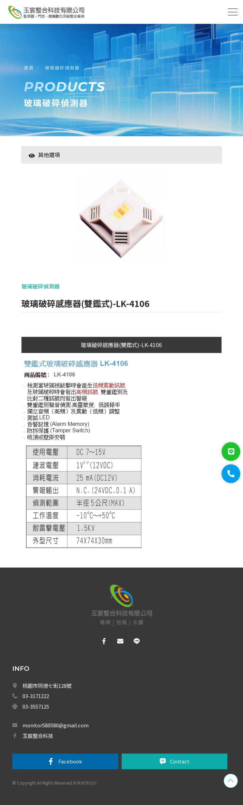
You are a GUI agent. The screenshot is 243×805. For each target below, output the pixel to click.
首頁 (29, 67)
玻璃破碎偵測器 (62, 67)
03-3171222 (35, 695)
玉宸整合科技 (37, 735)
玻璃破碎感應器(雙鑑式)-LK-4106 (121, 345)
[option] (121, 221)
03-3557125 (35, 706)
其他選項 (44, 155)
